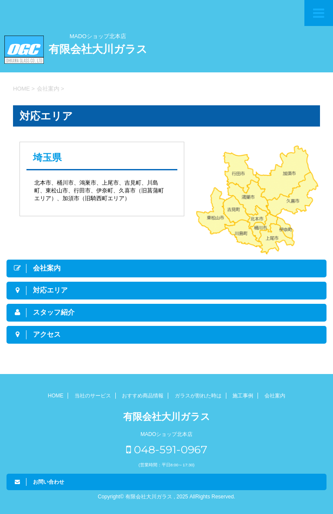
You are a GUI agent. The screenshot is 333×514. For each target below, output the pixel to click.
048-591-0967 (166, 449)
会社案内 (274, 396)
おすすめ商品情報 (142, 396)
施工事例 (242, 396)
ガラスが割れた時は (198, 396)
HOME (55, 396)
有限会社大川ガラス (98, 49)
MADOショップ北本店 (98, 36)
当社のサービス (93, 396)
